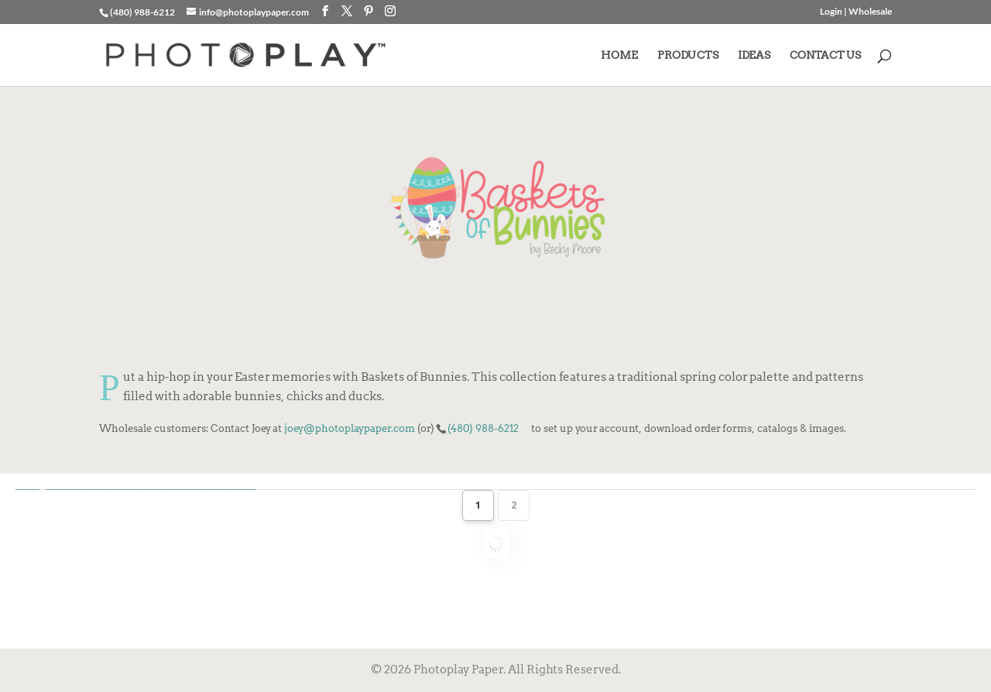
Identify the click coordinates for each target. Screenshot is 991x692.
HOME (619, 55)
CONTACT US (825, 55)
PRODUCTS (687, 55)
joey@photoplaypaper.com (349, 428)
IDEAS (754, 55)
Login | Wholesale (856, 12)
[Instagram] (390, 11)
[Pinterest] (368, 11)
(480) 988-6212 (483, 428)
